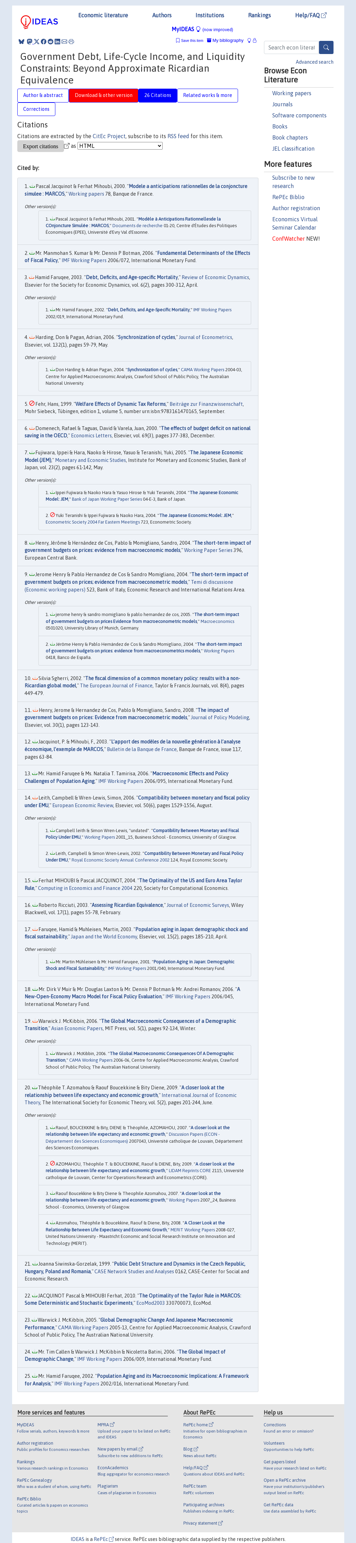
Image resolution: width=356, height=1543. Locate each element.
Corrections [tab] (36, 109)
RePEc (104, 1539)
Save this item (192, 41)
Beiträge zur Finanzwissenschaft (206, 404)
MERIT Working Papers (193, 1229)
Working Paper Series (208, 550)
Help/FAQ (311, 15)
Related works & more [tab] (207, 95)
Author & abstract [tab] (43, 95)
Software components (299, 115)
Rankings (259, 15)
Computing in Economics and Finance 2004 (85, 888)
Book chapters (290, 137)
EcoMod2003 (150, 1303)
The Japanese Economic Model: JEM (195, 515)
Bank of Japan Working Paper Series (107, 499)
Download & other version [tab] (104, 95)
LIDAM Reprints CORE (190, 1170)
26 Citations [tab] (157, 95)
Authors (162, 15)
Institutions (209, 15)
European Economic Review (82, 805)
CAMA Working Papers (202, 369)
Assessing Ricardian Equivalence (127, 905)
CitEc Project (109, 136)
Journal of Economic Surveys (198, 905)
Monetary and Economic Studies (90, 460)
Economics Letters (91, 435)
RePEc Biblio (288, 197)
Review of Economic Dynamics (215, 277)
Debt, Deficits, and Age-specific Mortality (132, 277)
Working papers (291, 93)
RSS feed (178, 136)
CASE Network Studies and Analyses (134, 1271)
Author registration (296, 208)
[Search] (326, 47)
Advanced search (315, 62)
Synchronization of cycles (146, 337)
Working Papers (219, 650)
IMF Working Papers (84, 260)
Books (279, 126)
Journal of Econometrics (205, 337)
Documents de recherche (137, 225)
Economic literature (103, 15)
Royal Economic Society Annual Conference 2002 (121, 860)
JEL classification (293, 148)
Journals (282, 104)
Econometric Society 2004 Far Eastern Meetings (93, 522)
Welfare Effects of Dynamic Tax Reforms (120, 404)
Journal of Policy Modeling (220, 717)
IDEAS (77, 1539)
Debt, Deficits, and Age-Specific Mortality (149, 309)
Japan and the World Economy (104, 936)
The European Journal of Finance (116, 685)
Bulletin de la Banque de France (142, 749)
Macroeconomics (217, 621)
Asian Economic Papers (77, 1028)
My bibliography (225, 40)
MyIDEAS (202, 29)
